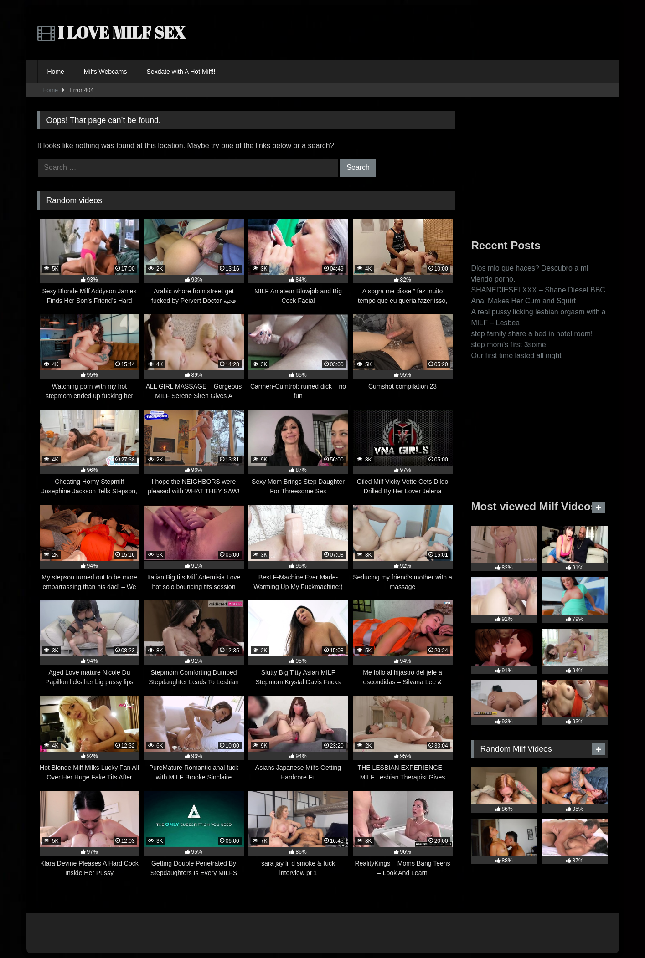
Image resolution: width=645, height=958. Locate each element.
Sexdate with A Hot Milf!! (181, 71)
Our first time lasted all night (516, 355)
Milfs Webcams (105, 71)
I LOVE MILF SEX (111, 32)
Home (55, 71)
